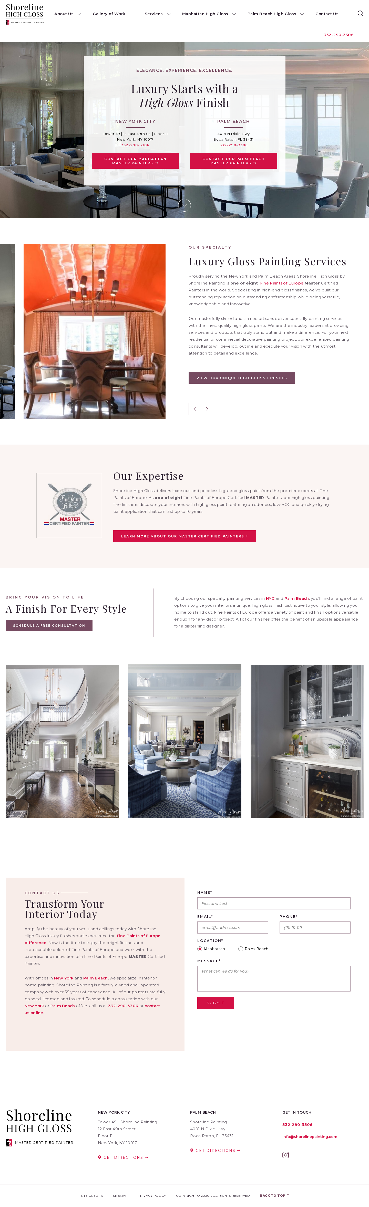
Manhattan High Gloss (205, 13)
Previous (195, 409)
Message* (209, 961)
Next (207, 409)
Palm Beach (296, 598)
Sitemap (120, 1196)
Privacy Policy (152, 1196)
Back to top (275, 1196)
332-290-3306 (338, 34)
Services (154, 13)
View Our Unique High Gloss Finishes (242, 378)
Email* (205, 917)
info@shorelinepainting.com (309, 1136)
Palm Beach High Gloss (272, 13)
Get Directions (123, 1157)
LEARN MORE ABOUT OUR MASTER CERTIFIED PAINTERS (184, 536)
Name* (204, 892)
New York (63, 978)
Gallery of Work (109, 13)
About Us (63, 13)
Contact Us (326, 13)
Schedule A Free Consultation (50, 625)
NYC (270, 598)
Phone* (289, 917)
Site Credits (92, 1196)
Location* (210, 941)
